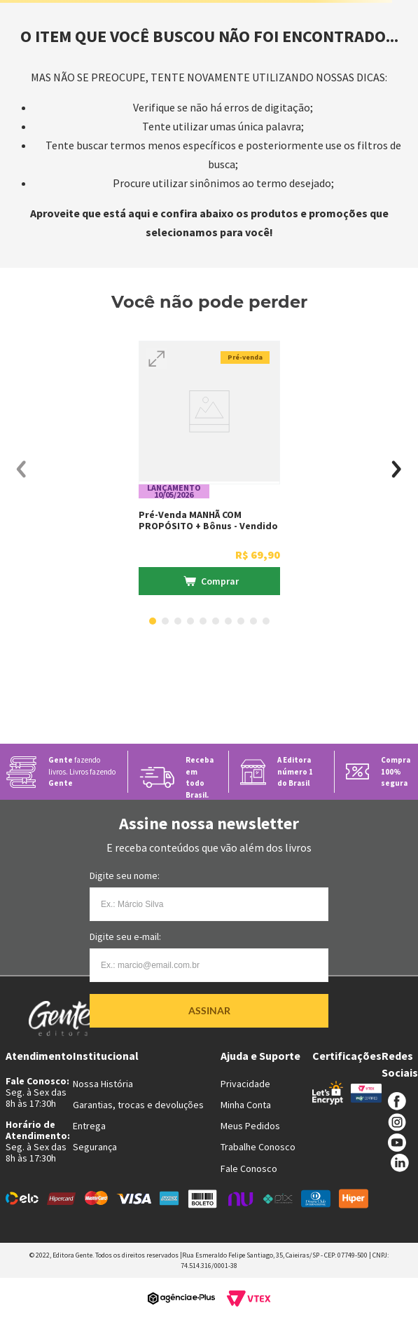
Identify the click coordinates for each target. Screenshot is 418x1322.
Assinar (209, 1010)
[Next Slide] (397, 469)
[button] (156, 358)
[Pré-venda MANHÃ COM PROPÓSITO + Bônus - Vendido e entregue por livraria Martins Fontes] (209, 469)
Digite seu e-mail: (125, 936)
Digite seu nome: (125, 875)
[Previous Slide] (21, 469)
